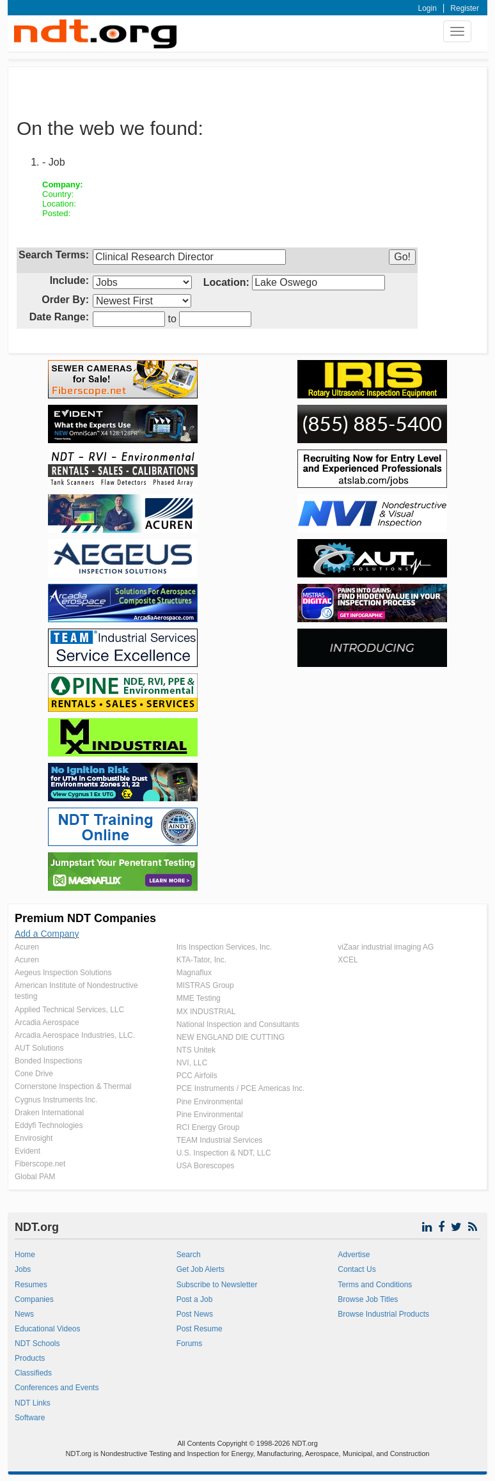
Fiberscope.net (40, 1163)
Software (30, 1417)
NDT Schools (37, 1343)
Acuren (27, 947)
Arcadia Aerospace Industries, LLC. (75, 1035)
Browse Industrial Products (383, 1314)
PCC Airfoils (197, 1075)
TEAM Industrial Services (220, 1140)
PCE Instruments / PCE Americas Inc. (241, 1088)
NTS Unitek (196, 1050)
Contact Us (356, 1269)
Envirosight (33, 1138)
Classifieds (33, 1372)
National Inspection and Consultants (238, 1024)
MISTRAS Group (205, 985)
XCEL (348, 959)
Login (427, 8)
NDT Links (33, 1403)
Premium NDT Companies (85, 918)
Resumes (31, 1284)
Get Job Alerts (200, 1269)
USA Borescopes (206, 1165)
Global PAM (35, 1176)
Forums (190, 1343)
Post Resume (200, 1328)
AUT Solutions (39, 1048)
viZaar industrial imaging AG (386, 947)
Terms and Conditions (375, 1284)
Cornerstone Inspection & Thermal (73, 1086)
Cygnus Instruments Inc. (56, 1099)
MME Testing (199, 998)
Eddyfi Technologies (49, 1125)
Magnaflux (194, 972)
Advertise (354, 1254)
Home (25, 1254)
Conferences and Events (56, 1387)
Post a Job (195, 1299)
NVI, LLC (192, 1062)
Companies (34, 1299)
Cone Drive (34, 1073)
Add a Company (47, 934)
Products (30, 1358)
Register (464, 8)
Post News (195, 1314)
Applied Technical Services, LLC (69, 1009)
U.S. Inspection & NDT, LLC (224, 1152)
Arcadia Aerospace (47, 1022)
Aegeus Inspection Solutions (63, 972)
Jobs (23, 1269)
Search (189, 1254)
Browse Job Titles (368, 1299)
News (24, 1314)
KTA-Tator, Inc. (201, 959)
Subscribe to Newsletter (217, 1284)
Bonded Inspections (48, 1060)
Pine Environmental (210, 1101)
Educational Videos (48, 1328)
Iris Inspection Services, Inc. (224, 947)
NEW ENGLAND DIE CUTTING (231, 1037)
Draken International (49, 1112)
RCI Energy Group (208, 1127)
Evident (27, 1151)
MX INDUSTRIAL (206, 1011)
